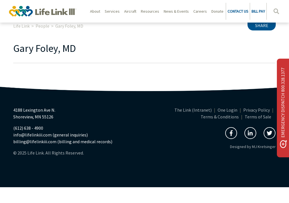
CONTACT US (237, 11)
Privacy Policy (256, 110)
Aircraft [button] (130, 11)
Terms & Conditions (220, 117)
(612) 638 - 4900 (28, 128)
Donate (217, 11)
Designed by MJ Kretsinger (253, 146)
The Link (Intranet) (193, 110)
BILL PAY (258, 11)
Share (261, 25)
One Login (227, 110)
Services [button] (112, 11)
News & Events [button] (176, 11)
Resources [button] (150, 11)
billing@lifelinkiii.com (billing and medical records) (62, 141)
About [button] (95, 11)
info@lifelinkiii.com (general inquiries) (50, 135)
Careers (200, 11)
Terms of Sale (258, 117)
